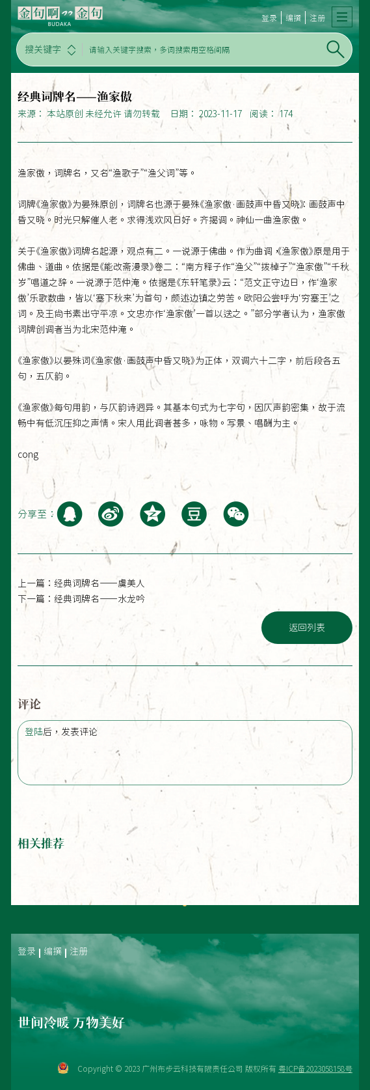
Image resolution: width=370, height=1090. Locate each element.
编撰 (293, 17)
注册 (317, 17)
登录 (269, 17)
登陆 (34, 731)
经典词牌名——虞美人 (99, 583)
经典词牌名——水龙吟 (99, 599)
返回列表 (307, 627)
